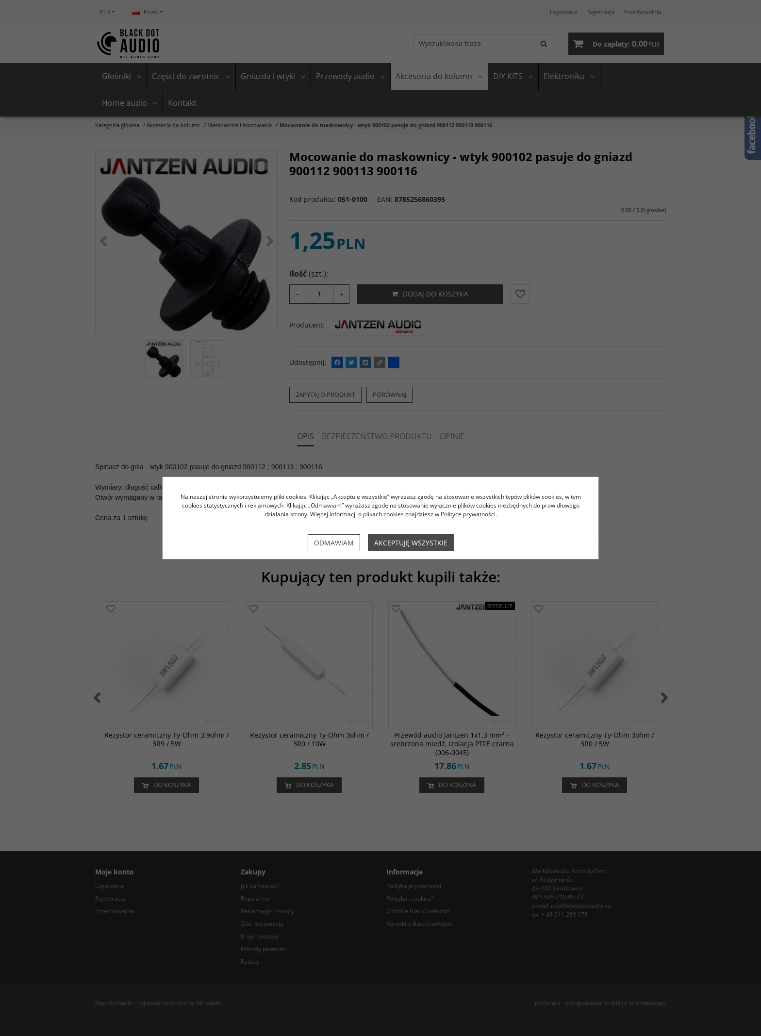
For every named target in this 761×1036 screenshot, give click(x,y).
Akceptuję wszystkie (410, 542)
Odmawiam (334, 542)
